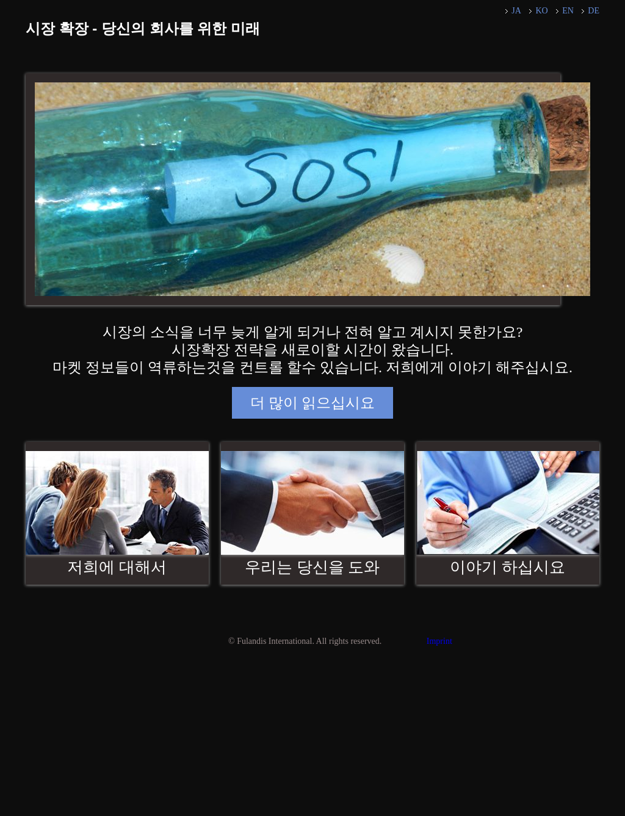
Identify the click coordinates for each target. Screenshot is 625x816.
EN (568, 10)
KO (541, 10)
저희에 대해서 (117, 567)
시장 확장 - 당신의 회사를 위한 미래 (143, 28)
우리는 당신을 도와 (312, 567)
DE (593, 10)
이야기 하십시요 (507, 567)
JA (516, 10)
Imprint (439, 641)
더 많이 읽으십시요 (312, 403)
